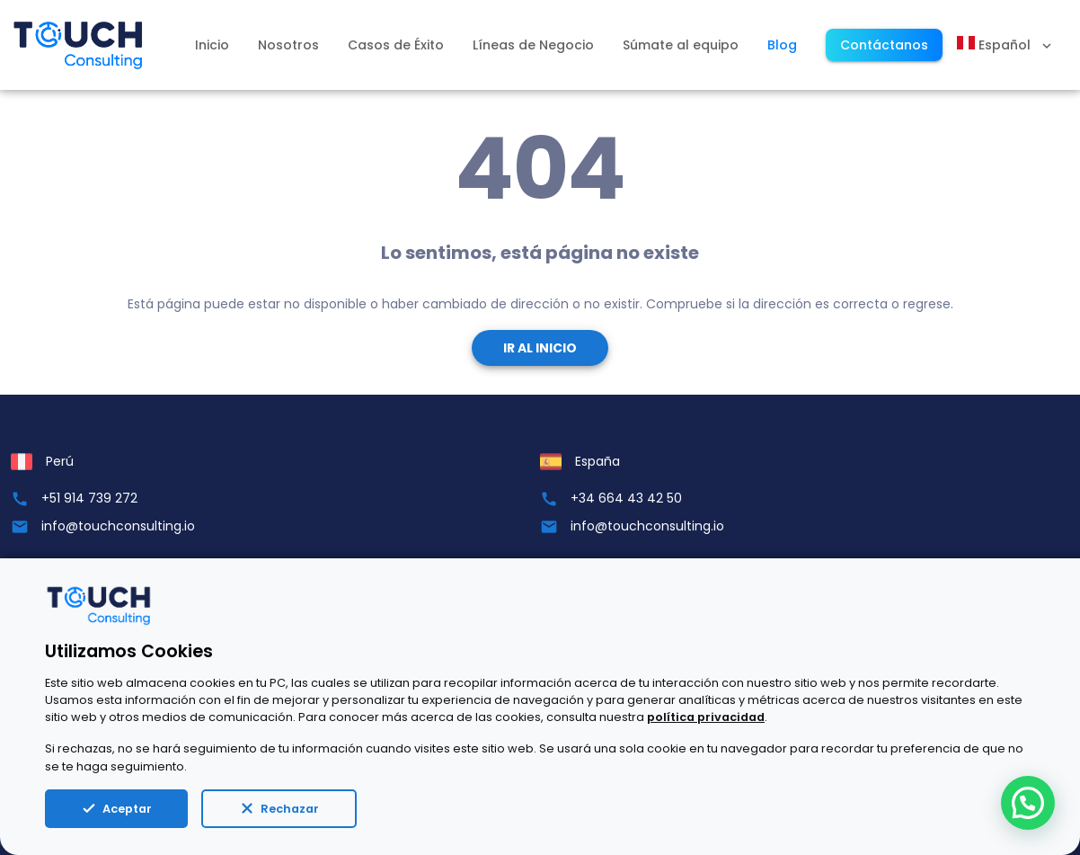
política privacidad (706, 717)
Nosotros (288, 45)
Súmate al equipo (681, 45)
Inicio (212, 45)
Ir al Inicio (540, 348)
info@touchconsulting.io (118, 526)
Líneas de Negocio (533, 45)
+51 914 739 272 (89, 498)
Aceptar (116, 808)
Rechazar (279, 808)
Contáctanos (884, 45)
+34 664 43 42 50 (626, 498)
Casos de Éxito (396, 45)
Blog (782, 45)
